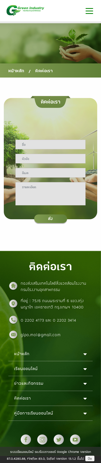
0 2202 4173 (33, 320)
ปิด (90, 458)
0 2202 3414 (64, 320)
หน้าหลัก (16, 71)
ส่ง (50, 218)
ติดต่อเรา (44, 71)
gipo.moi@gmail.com (41, 334)
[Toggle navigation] (89, 10)
